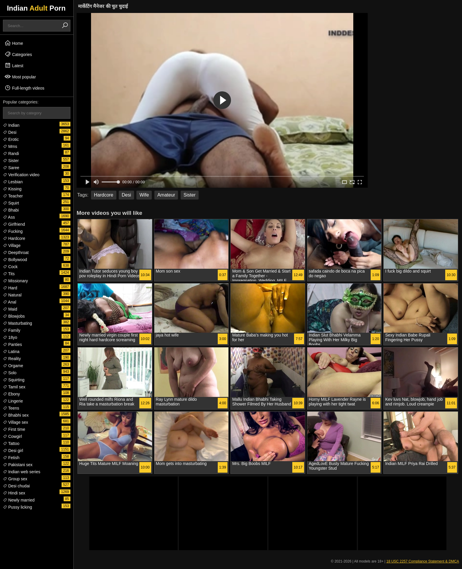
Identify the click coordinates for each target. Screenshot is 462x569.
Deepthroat (16, 252)
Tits (9, 273)
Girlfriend (14, 224)
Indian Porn (36, 8)
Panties (12, 344)
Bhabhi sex (16, 415)
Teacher (13, 196)
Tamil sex (14, 387)
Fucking (13, 231)
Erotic (11, 139)
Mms (10, 146)
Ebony (11, 394)
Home (13, 43)
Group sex (15, 478)
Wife (144, 194)
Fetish (11, 457)
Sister (11, 160)
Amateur (166, 194)
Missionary (15, 280)
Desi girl (13, 450)
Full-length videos (24, 88)
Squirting (13, 379)
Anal (9, 302)
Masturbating (17, 323)
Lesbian (13, 181)
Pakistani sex (17, 464)
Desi (9, 132)
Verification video (21, 174)
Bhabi (11, 210)
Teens (11, 408)
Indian (11, 125)
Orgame (13, 365)
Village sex (15, 422)
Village (12, 245)
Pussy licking (17, 507)
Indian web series (21, 471)
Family (11, 330)
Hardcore (14, 238)
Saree (11, 167)
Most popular (20, 76)
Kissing (12, 189)
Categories (18, 54)
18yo (10, 337)
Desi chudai (16, 486)
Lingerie (13, 401)
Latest (13, 65)
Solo (9, 372)
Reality (12, 358)
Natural (12, 295)
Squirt (11, 203)
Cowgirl (12, 436)
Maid (10, 309)
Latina (11, 351)
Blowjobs (14, 316)
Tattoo (11, 443)
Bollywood (15, 259)
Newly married (18, 500)
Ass (9, 217)
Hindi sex (14, 493)
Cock (10, 266)
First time (14, 429)
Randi (11, 153)
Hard (10, 288)
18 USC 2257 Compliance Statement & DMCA (422, 561)
